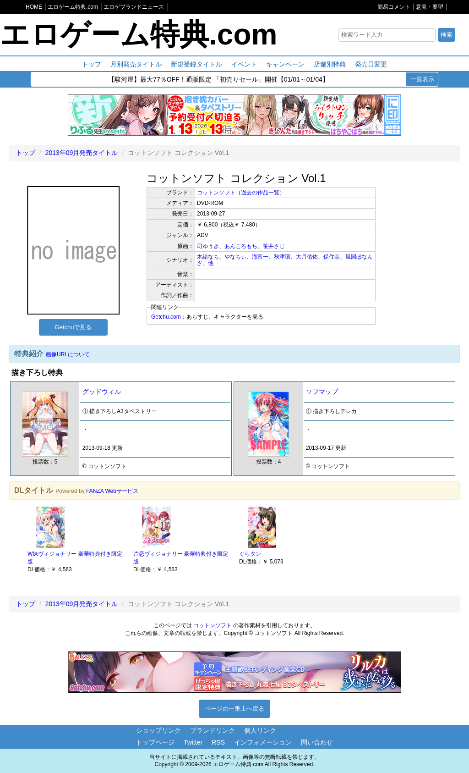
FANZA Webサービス (112, 491)
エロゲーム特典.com (138, 34)
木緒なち (208, 257)
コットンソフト (216, 192)
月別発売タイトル (136, 64)
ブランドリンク (212, 730)
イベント (244, 64)
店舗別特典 (330, 64)
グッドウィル (101, 391)
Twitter (193, 742)
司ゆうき (208, 246)
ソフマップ (322, 391)
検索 (447, 34)
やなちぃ (235, 257)
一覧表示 (422, 79)
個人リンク (260, 730)
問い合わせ (317, 742)
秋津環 (282, 257)
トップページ (155, 742)
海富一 (260, 257)
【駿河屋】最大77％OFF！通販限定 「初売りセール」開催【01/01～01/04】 (218, 79)
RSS (218, 742)
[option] (75, 538)
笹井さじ (274, 246)
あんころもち (240, 246)
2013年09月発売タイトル (81, 152)
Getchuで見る (73, 327)
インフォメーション (263, 742)
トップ (91, 64)
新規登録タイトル (196, 64)
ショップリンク (158, 730)
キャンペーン (285, 64)
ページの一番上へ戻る (234, 708)
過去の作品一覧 (260, 192)
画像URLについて (68, 354)
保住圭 (331, 257)
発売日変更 (371, 64)
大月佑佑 (307, 257)
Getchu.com (166, 317)
